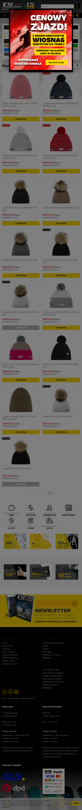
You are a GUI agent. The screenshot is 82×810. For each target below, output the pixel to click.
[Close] (70, 11)
